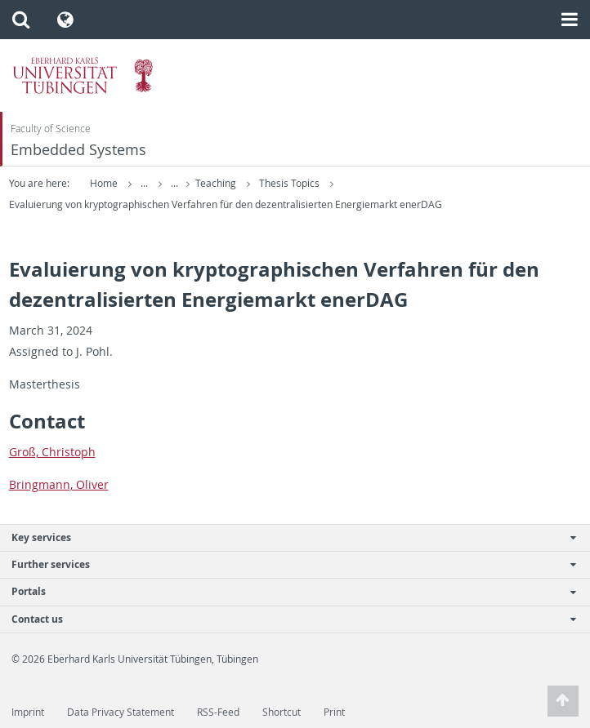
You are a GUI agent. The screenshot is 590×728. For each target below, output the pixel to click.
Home (104, 183)
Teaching (217, 183)
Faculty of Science (51, 128)
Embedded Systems (78, 149)
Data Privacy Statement (120, 712)
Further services (286, 564)
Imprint (27, 712)
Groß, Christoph (52, 451)
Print (334, 712)
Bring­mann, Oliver (59, 484)
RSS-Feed (218, 712)
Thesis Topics (290, 183)
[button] (21, 19)
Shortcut (281, 712)
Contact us (286, 619)
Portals (286, 591)
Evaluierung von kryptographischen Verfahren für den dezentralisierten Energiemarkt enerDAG (225, 204)
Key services (286, 537)
